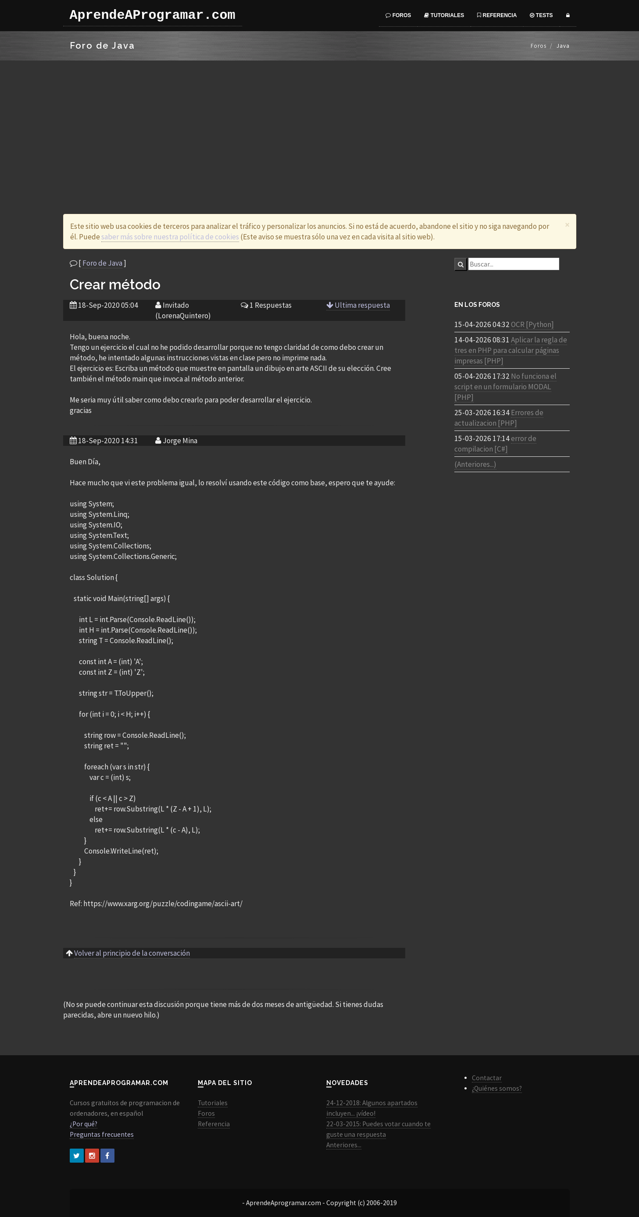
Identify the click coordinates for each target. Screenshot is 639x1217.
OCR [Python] (532, 324)
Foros (398, 15)
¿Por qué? (83, 1124)
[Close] (567, 224)
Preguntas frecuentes (102, 1134)
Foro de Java (102, 263)
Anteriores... (343, 1145)
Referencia (497, 15)
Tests (541, 15)
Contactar (487, 1078)
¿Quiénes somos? (497, 1088)
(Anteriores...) (475, 464)
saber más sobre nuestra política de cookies (170, 237)
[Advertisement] (320, 126)
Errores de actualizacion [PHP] (498, 418)
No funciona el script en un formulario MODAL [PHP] (505, 386)
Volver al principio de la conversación (132, 953)
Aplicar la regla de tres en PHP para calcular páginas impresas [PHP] (510, 350)
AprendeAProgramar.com (153, 15)
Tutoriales (444, 15)
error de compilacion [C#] (495, 444)
